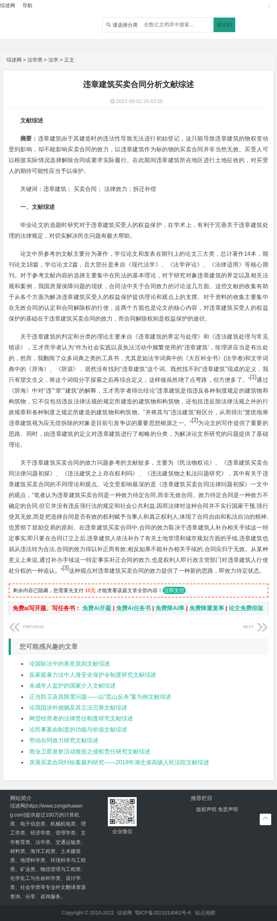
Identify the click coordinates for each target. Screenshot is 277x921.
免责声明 (228, 809)
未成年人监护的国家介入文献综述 (72, 686)
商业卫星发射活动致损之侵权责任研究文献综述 (89, 751)
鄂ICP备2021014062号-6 (163, 913)
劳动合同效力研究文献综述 (63, 740)
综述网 (14, 60)
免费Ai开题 (96, 608)
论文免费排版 (246, 608)
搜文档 (224, 25)
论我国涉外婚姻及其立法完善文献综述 (78, 708)
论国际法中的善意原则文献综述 (69, 664)
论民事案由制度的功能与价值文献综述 (78, 729)
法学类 (35, 60)
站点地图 (205, 913)
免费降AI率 (169, 608)
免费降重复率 (206, 608)
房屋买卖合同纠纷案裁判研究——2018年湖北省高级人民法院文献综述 (119, 762)
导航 (27, 5)
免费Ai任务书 (133, 608)
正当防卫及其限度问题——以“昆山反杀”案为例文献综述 (100, 697)
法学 (53, 60)
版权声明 (206, 809)
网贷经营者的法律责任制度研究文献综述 (81, 718)
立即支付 (174, 590)
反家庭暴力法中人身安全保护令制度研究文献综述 (92, 675)
